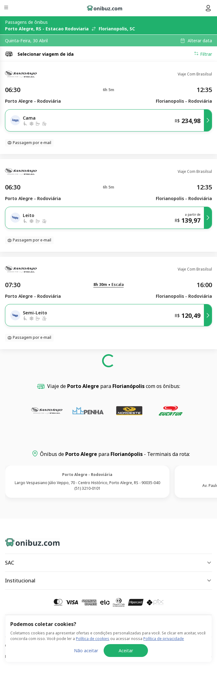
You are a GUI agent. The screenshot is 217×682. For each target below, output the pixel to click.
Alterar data (200, 41)
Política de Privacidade (25, 656)
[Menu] (7, 8)
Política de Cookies (115, 656)
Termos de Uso (198, 656)
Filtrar (203, 54)
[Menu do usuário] (208, 8)
